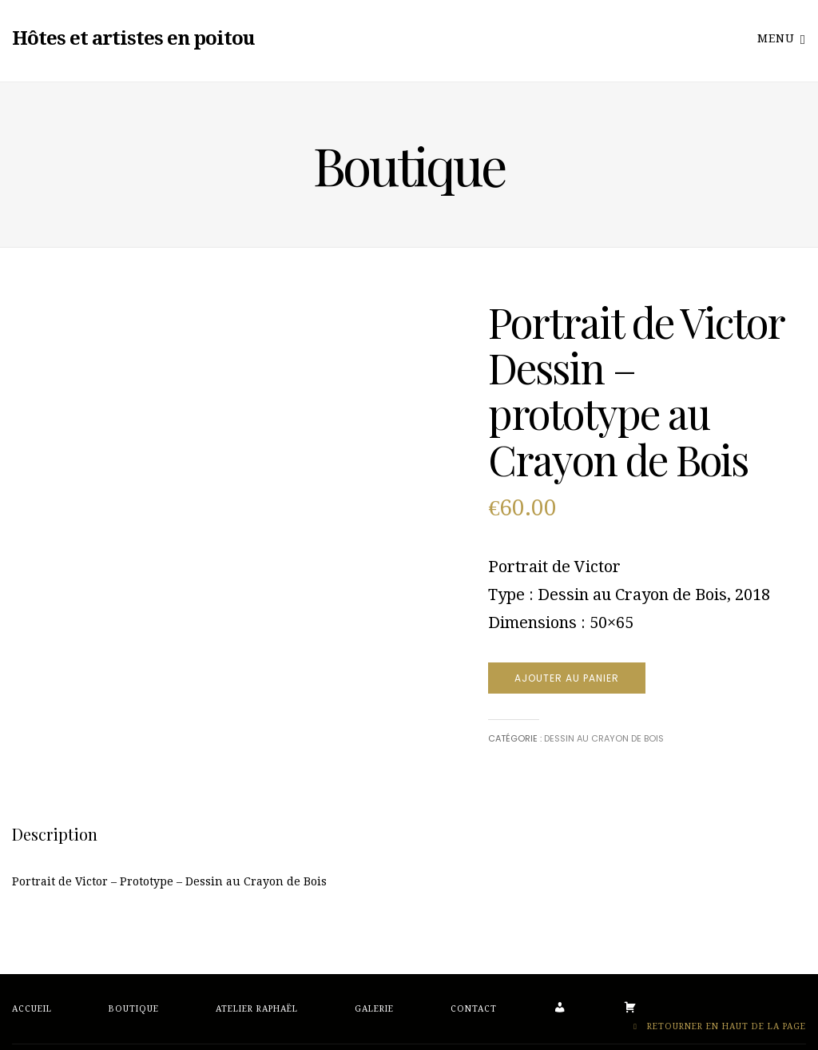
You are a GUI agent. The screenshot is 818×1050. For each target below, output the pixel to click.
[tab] (54, 834)
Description (54, 834)
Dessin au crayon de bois (604, 738)
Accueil (32, 1009)
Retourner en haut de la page (719, 1026)
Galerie (374, 1009)
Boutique (134, 1009)
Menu (781, 38)
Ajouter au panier (566, 678)
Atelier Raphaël (257, 1009)
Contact (474, 1009)
